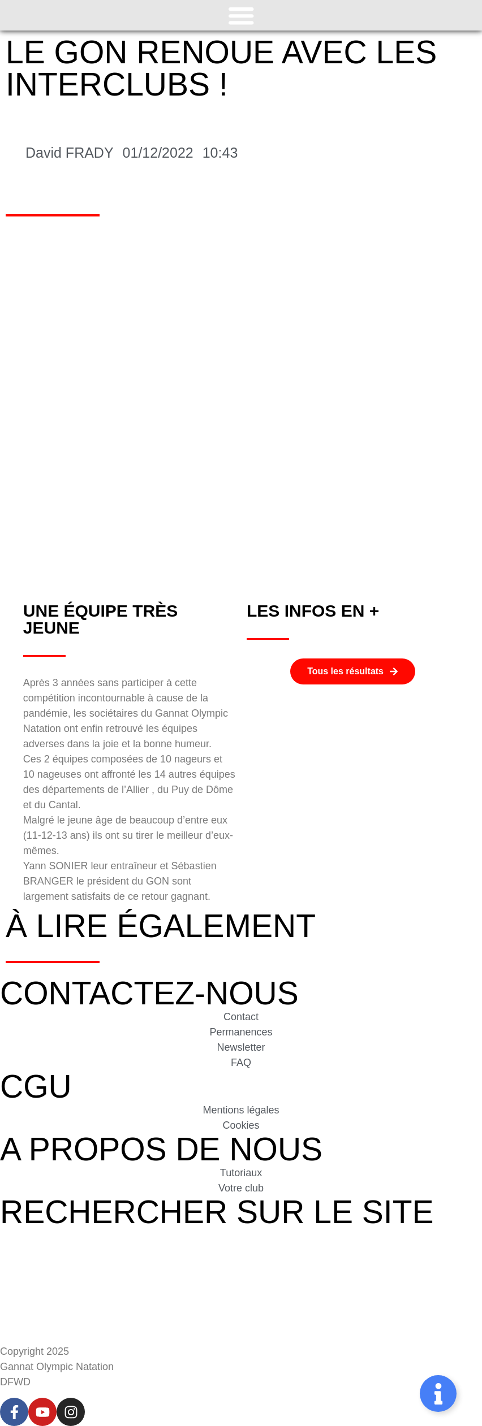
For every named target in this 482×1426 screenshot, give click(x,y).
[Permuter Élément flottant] (438, 1393)
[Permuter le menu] (241, 15)
